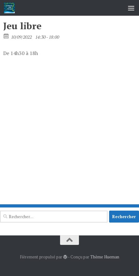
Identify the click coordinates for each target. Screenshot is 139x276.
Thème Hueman (104, 257)
